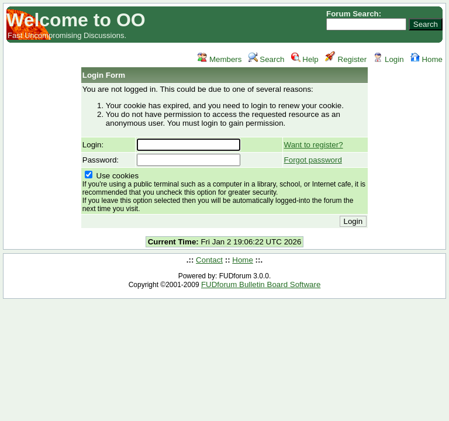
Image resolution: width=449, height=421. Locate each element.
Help (305, 59)
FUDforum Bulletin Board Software (260, 284)
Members (219, 59)
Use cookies (223, 192)
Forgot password (313, 160)
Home (426, 59)
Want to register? (313, 144)
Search (266, 59)
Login (388, 59)
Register (346, 59)
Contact (209, 260)
